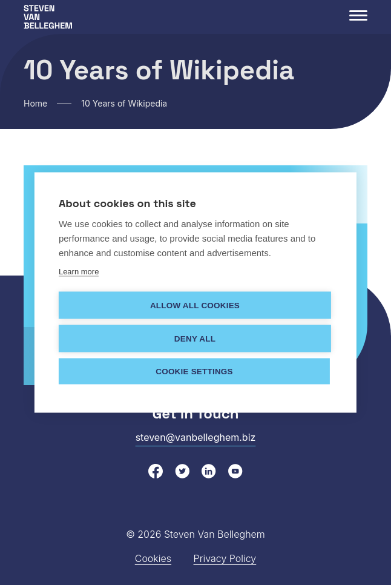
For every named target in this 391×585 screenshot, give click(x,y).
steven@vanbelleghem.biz (196, 437)
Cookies (153, 558)
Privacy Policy (225, 558)
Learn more (79, 271)
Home (35, 103)
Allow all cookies (195, 304)
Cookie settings (194, 370)
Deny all (194, 338)
